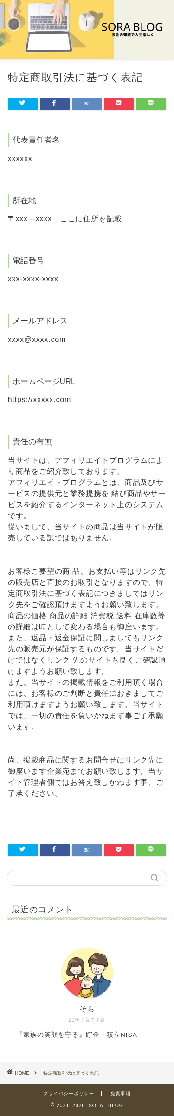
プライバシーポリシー (68, 1093)
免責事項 (120, 1093)
